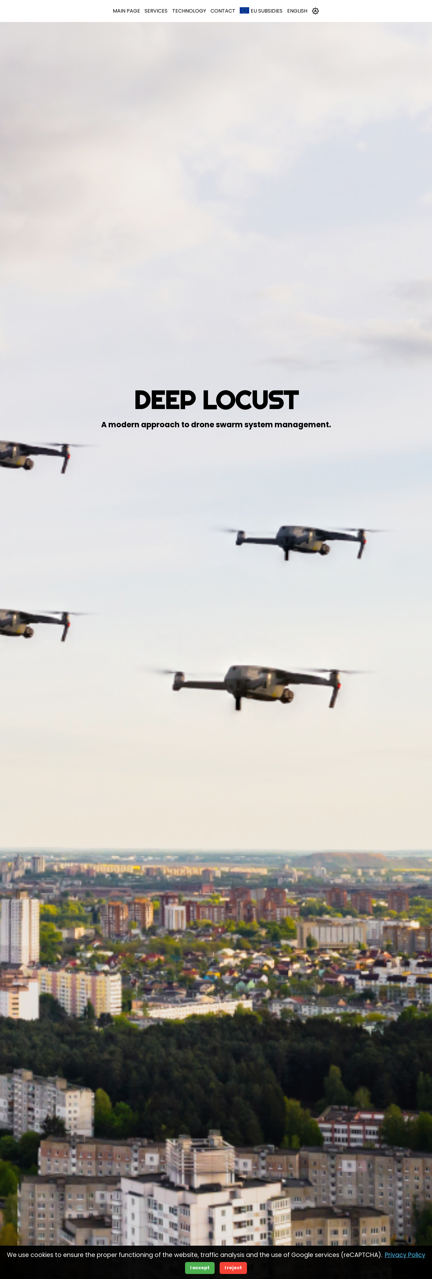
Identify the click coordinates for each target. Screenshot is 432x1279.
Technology (189, 10)
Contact (223, 10)
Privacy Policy (405, 1255)
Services (156, 10)
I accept (200, 1268)
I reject (233, 1268)
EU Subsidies (261, 10)
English (297, 10)
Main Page (126, 10)
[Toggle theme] (315, 11)
